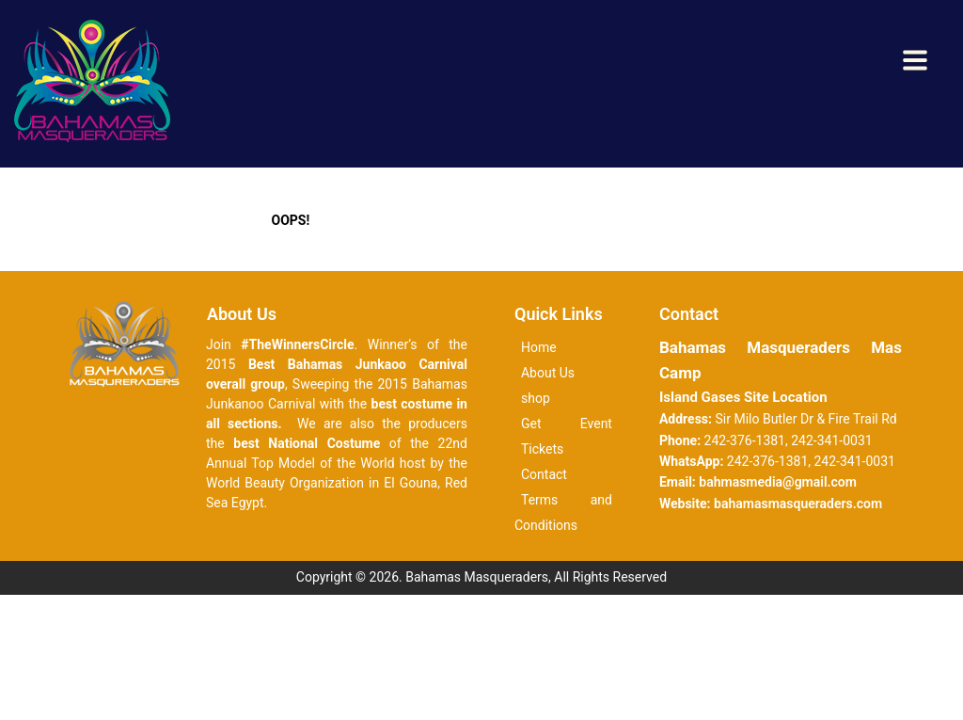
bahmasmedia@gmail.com (778, 481)
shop (535, 398)
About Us (548, 372)
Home (539, 347)
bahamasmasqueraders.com (798, 503)
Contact (544, 474)
